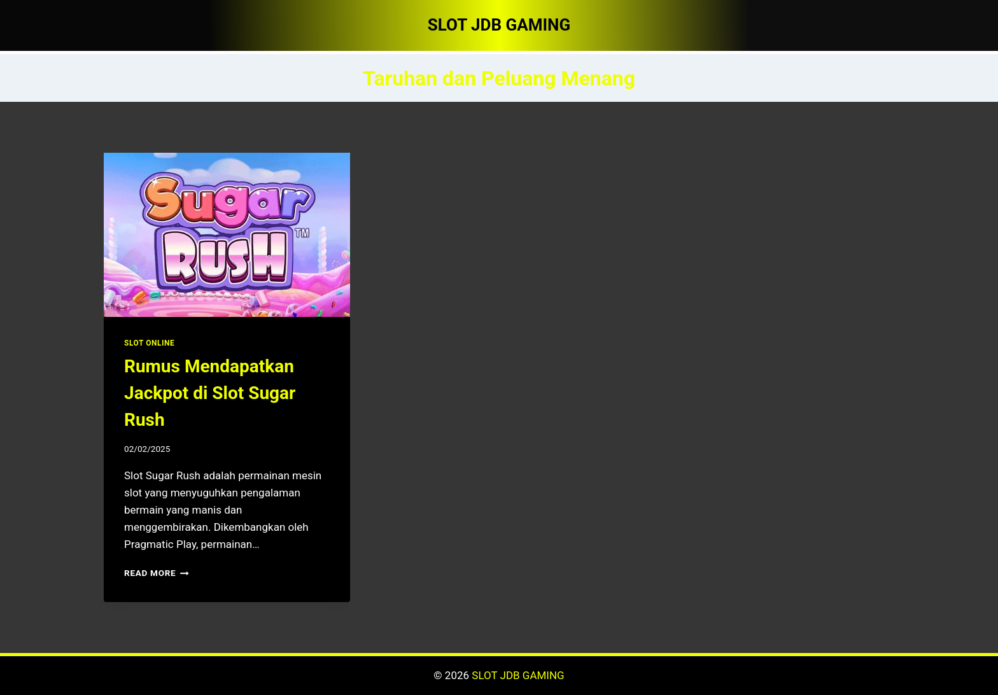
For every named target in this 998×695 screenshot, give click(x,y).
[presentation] (227, 235)
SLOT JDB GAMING (518, 675)
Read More (156, 573)
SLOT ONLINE (149, 343)
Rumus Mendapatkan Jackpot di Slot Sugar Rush (209, 393)
